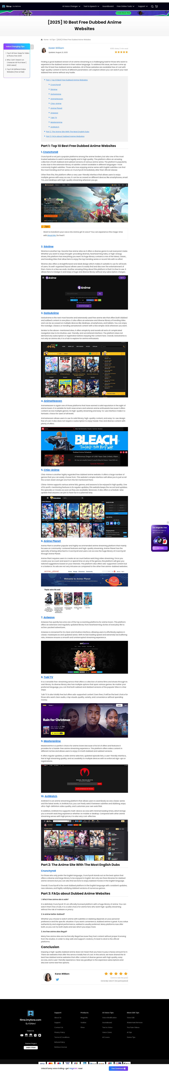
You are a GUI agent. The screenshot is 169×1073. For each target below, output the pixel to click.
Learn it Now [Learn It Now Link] (30, 1048)
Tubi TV (53, 117)
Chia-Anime (55, 103)
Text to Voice (107, 1027)
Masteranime (56, 122)
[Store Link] (156, 6)
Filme (8, 6)
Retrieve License (60, 1047)
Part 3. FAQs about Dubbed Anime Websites (65, 136)
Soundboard (107, 6)
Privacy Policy (59, 1032)
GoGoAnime (55, 94)
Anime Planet (56, 108)
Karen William (56, 48)
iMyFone (18, 6)
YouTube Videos (133, 1027)
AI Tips (129, 1032)
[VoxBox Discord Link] (26, 1036)
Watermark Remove (134, 1022)
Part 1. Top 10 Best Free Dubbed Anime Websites (67, 80)
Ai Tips (52, 40)
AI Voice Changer (71, 6)
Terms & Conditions (61, 1037)
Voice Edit (130, 1018)
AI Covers (106, 1037)
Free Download (119, 1068)
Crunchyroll (55, 84)
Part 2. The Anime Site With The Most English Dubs (67, 131)
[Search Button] (152, 6)
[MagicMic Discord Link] (31, 1036)
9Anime (53, 89)
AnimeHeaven (56, 99)
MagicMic (51, 235)
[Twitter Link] (35, 1036)
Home (46, 40)
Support (57, 1022)
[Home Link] (30, 1017)
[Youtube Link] (22, 1036)
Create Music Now (123, 13)
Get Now (160, 548)
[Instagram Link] (40, 1036)
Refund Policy (59, 1042)
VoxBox (83, 1022)
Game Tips (131, 1037)
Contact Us (58, 1027)
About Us (57, 1018)
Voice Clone (107, 1032)
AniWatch (54, 127)
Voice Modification (109, 1018)
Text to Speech (91, 6)
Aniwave (54, 113)
